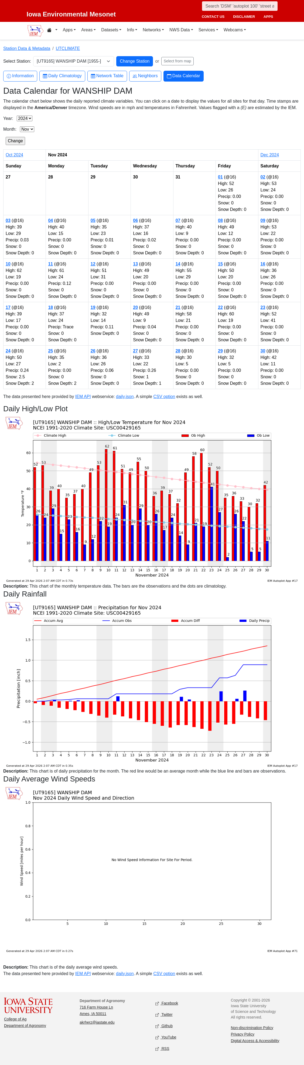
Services (207, 30)
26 (93, 351)
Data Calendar (183, 76)
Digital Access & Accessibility (255, 1041)
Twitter (164, 1014)
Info (130, 30)
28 (178, 351)
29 (220, 351)
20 (135, 307)
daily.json (125, 396)
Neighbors (145, 76)
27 (135, 351)
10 (8, 264)
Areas (87, 30)
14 (178, 264)
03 (8, 220)
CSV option (164, 396)
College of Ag (15, 1019)
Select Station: (17, 61)
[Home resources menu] (52, 31)
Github (164, 1026)
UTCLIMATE (68, 48)
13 (135, 264)
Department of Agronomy (25, 1025)
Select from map (177, 61)
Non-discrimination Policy (252, 1028)
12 (93, 264)
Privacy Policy (242, 1034)
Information (20, 76)
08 (220, 220)
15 (220, 264)
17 (8, 307)
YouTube (165, 1037)
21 (178, 307)
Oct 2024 (14, 155)
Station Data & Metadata (26, 48)
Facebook (166, 1003)
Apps (68, 30)
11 (50, 264)
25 (50, 351)
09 (263, 220)
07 (178, 220)
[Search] (240, 6)
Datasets (109, 30)
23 (263, 307)
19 (93, 307)
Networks (152, 30)
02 (263, 177)
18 (50, 307)
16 (263, 264)
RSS (162, 1048)
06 (135, 220)
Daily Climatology (62, 76)
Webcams (233, 30)
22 (220, 307)
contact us (213, 17)
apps (268, 17)
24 (8, 351)
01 (220, 177)
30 (263, 351)
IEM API (83, 396)
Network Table (107, 76)
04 (50, 220)
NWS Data (179, 30)
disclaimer (244, 17)
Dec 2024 (270, 155)
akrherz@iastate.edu (97, 1022)
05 (93, 220)
